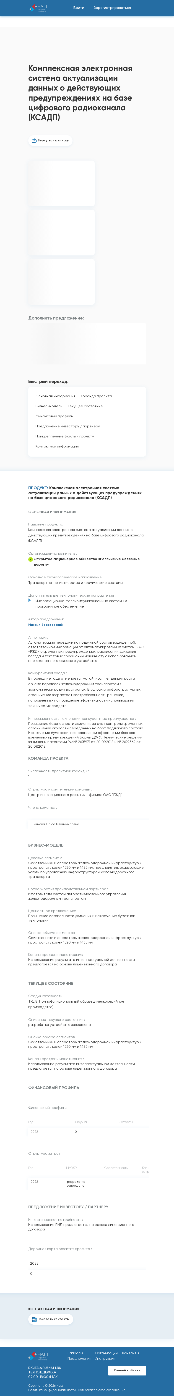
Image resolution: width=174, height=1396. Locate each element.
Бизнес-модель (49, 406)
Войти (78, 8)
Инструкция (105, 1359)
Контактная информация (57, 446)
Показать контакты (53, 1319)
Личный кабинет (127, 1370)
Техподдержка (42, 1372)
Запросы (75, 1353)
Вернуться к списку (53, 140)
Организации (106, 1353)
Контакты (130, 1353)
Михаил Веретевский (45, 625)
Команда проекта (96, 396)
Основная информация (55, 396)
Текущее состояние (85, 406)
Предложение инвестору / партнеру (68, 426)
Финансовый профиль (54, 416)
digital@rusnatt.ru (44, 1368)
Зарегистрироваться (112, 8)
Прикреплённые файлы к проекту (65, 436)
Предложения (79, 1359)
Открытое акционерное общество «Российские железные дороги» (87, 562)
